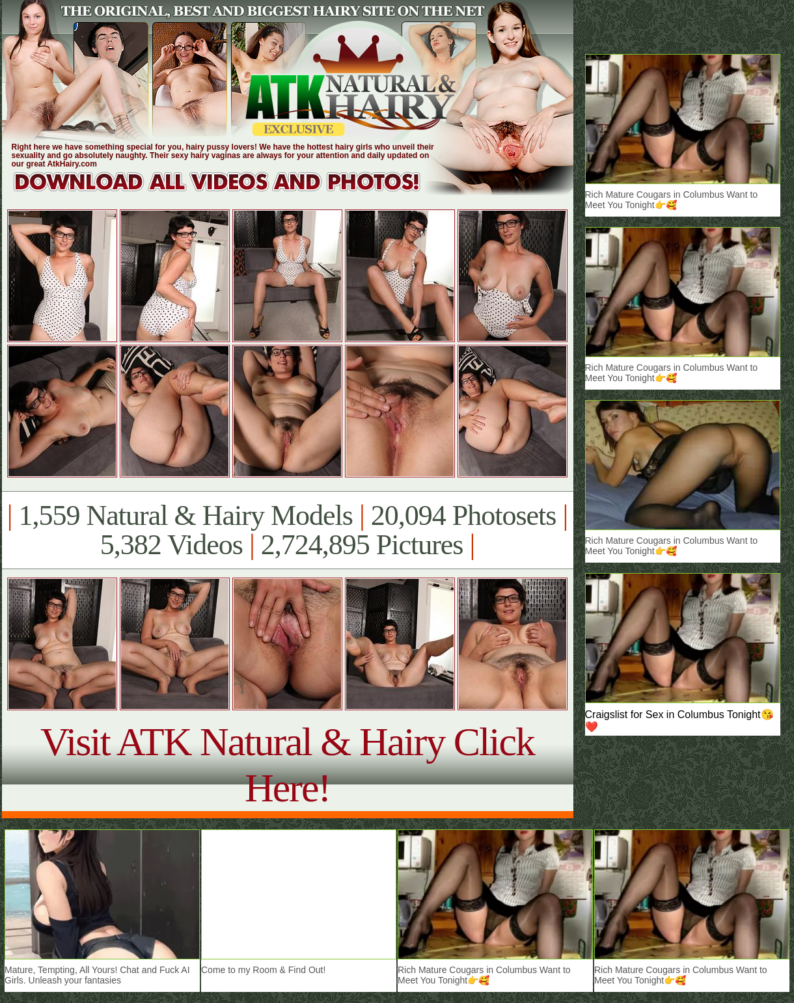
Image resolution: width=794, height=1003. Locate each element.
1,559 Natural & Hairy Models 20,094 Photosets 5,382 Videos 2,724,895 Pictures (287, 530)
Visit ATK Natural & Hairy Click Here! (287, 764)
